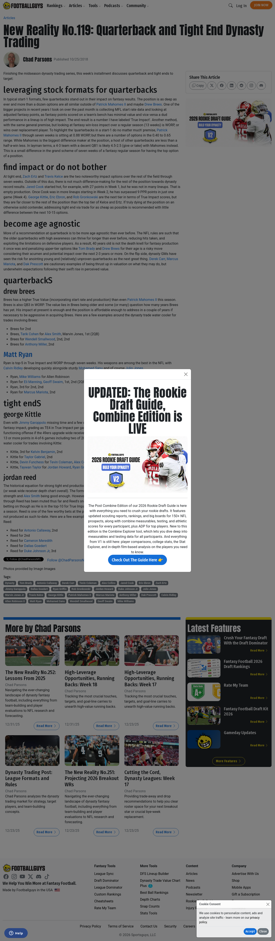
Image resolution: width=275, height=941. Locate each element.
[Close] (268, 904)
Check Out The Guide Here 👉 (137, 559)
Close (263, 931)
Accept (250, 931)
